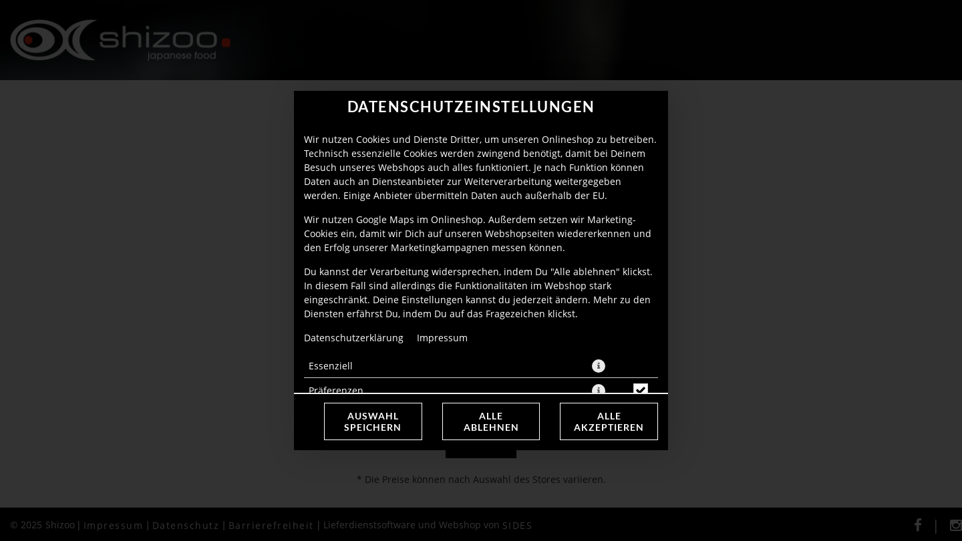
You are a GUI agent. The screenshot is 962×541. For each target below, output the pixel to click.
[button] (598, 366)
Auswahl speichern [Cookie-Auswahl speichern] (373, 421)
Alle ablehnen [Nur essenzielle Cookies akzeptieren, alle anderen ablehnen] (491, 421)
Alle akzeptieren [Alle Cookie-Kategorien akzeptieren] (609, 421)
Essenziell (331, 365)
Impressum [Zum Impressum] (442, 337)
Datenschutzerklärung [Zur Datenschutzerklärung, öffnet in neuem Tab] (354, 337)
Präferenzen (336, 390)
